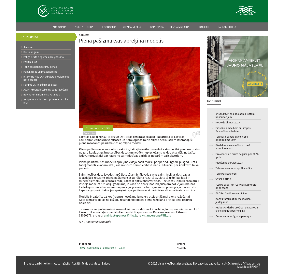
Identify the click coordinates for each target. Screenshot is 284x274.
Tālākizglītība (227, 27)
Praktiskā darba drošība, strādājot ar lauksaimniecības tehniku (237, 209)
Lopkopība (157, 27)
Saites (106, 263)
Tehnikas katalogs (226, 173)
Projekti (203, 27)
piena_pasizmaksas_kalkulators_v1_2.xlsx (102, 248)
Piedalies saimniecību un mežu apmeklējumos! (233, 147)
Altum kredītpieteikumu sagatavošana (45, 89)
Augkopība (59, 27)
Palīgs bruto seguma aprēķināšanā (43, 57)
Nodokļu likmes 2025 (228, 122)
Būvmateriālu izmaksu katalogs (41, 94)
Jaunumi (28, 47)
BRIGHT (254, 266)
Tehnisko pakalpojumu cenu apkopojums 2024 (232, 138)
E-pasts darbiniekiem (38, 263)
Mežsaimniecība (179, 27)
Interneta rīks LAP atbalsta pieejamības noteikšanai (46, 78)
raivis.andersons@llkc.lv (155, 215)
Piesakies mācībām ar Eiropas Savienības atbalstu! (233, 129)
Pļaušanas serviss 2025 (229, 162)
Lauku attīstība (83, 27)
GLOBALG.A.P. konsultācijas (231, 193)
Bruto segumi (31, 52)
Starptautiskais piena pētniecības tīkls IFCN (46, 101)
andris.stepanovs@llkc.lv (120, 215)
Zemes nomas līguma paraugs (233, 216)
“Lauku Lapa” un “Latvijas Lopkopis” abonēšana (236, 186)
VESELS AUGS (223, 179)
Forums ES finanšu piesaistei (40, 84)
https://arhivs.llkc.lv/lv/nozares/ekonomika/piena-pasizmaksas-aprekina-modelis (193, 135)
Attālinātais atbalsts (86, 263)
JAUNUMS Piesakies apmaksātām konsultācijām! (235, 115)
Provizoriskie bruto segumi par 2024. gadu (237, 155)
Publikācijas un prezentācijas (40, 71)
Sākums (84, 35)
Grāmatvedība (132, 27)
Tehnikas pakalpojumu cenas (40, 66)
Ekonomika (109, 27)
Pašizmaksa (30, 62)
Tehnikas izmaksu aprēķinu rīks (234, 168)
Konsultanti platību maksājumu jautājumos (233, 200)
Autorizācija (62, 263)
